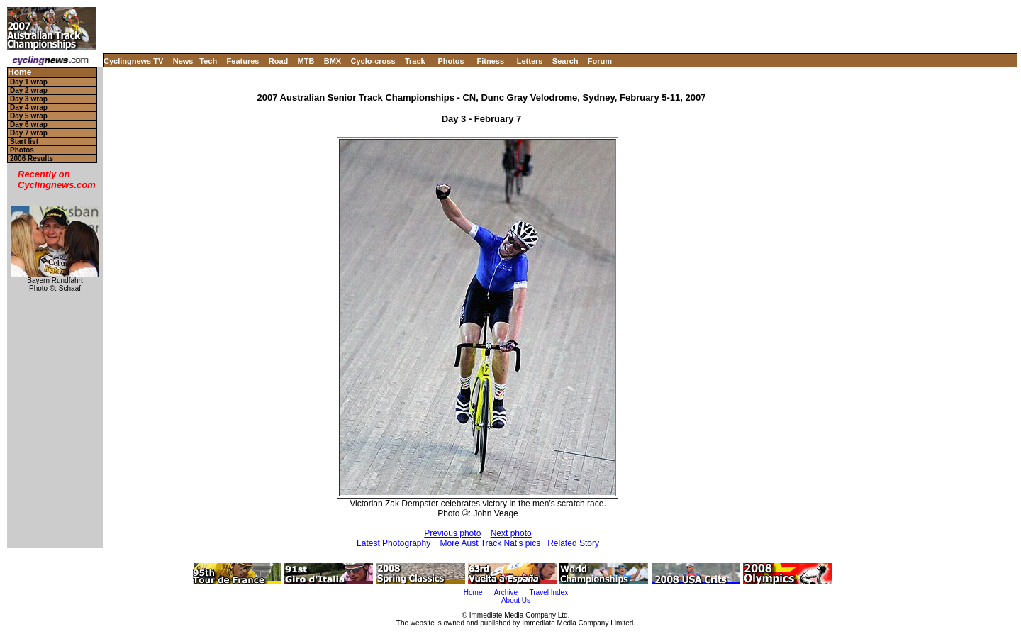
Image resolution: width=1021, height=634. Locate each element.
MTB (306, 61)
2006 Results (31, 158)
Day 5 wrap (29, 116)
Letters (530, 61)
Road (279, 61)
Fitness (490, 61)
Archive (506, 592)
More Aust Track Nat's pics (490, 543)
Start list (24, 141)
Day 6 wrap (29, 124)
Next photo (511, 533)
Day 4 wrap (29, 107)
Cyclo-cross (373, 61)
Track (415, 61)
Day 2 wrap (29, 90)
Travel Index (549, 592)
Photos (450, 61)
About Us (515, 600)
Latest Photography (393, 543)
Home (19, 72)
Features (243, 61)
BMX (332, 61)
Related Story (573, 543)
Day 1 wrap (29, 82)
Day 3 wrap (29, 99)
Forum (600, 61)
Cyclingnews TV (133, 61)
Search (565, 61)
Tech (208, 61)
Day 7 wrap (29, 133)
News (183, 61)
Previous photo (452, 533)
